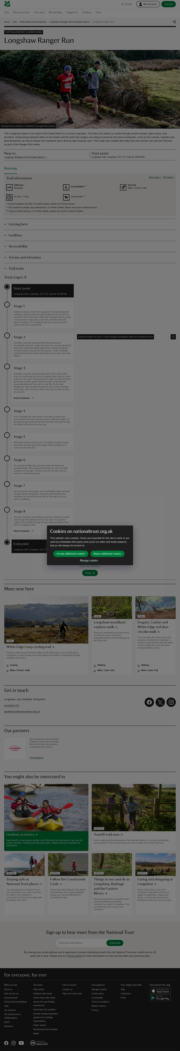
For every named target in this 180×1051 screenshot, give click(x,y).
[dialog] (90, 525)
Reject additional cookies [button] (107, 534)
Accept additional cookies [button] (71, 534)
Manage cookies (89, 540)
